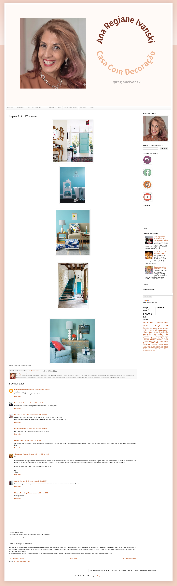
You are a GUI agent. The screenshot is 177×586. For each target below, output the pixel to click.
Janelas (145, 347)
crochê (150, 347)
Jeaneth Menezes (19, 481)
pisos (161, 347)
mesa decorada (163, 341)
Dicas (145, 325)
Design (166, 340)
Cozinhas (146, 340)
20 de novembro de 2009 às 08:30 (33, 403)
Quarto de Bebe (151, 346)
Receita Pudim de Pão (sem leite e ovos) (160, 252)
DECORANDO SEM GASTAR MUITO (29, 108)
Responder (17, 397)
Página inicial (73, 558)
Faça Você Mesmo (160, 328)
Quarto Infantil (147, 343)
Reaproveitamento (161, 336)
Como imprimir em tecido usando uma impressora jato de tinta (161, 238)
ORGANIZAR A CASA (53, 108)
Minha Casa (147, 332)
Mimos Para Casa (161, 330)
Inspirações (162, 323)
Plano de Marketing (20, 493)
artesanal (151, 330)
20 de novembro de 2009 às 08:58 (36, 428)
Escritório (160, 344)
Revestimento (156, 347)
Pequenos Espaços (150, 338)
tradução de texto (20, 428)
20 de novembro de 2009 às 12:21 (35, 440)
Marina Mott (18, 403)
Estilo (145, 330)
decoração (148, 323)
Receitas (146, 336)
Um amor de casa (19, 415)
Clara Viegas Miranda (21, 454)
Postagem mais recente (17, 558)
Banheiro (159, 340)
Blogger (99, 576)
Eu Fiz (160, 338)
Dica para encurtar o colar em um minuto (160, 267)
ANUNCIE (92, 108)
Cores (155, 332)
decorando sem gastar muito (155, 334)
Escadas (158, 346)
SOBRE (10, 108)
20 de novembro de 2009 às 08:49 (36, 415)
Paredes (154, 344)
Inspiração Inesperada (21, 389)
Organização (163, 332)
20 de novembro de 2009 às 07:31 (39, 389)
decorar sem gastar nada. (149, 350)
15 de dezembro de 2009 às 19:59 (37, 493)
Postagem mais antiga (129, 558)
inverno (166, 344)
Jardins (166, 338)
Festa (144, 346)
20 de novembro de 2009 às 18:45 (36, 481)
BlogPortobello (19, 440)
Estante (166, 349)
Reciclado (146, 341)
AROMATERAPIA (70, 108)
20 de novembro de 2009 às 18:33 (39, 454)
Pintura (161, 349)
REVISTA (155, 343)
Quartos (152, 340)
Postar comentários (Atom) (22, 561)
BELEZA (83, 108)
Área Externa (164, 346)
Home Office (154, 349)
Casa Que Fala (153, 341)
